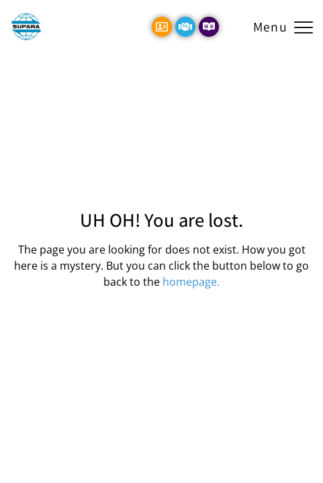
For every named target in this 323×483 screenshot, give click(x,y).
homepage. (191, 281)
